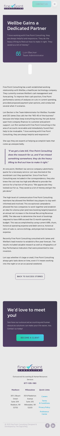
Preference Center (44, 412)
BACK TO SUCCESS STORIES (30, 276)
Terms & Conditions (44, 401)
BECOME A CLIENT (30, 336)
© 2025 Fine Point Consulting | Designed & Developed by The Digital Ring (21, 423)
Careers (44, 395)
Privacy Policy (44, 406)
